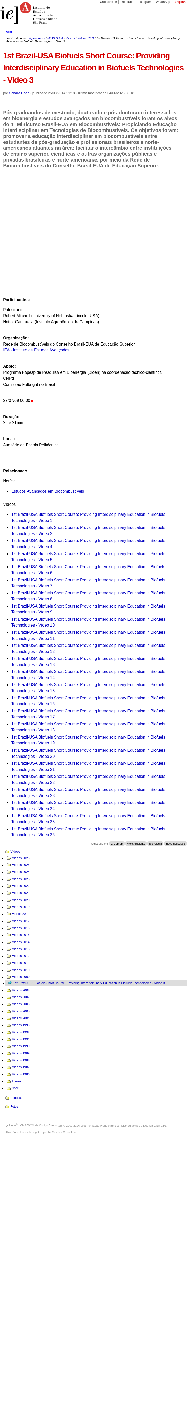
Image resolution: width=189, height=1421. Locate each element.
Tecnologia (155, 843)
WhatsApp (163, 2)
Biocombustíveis (175, 843)
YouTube (127, 2)
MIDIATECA (55, 38)
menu (7, 31)
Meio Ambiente (136, 843)
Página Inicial (36, 38)
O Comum (117, 843)
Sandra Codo (19, 93)
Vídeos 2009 (85, 38)
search (175, 31)
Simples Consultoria (64, 1132)
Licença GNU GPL (154, 1125)
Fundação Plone (97, 1125)
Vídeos (70, 38)
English (180, 2)
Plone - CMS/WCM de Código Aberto (33, 1125)
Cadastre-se (108, 2)
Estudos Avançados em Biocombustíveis (47, 491)
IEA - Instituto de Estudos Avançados (36, 350)
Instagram (145, 2)
